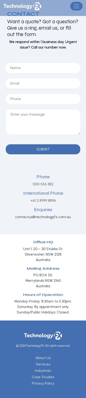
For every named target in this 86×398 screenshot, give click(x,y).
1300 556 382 (43, 184)
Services (43, 364)
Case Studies (43, 377)
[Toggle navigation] (76, 6)
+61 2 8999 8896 (43, 200)
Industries (43, 370)
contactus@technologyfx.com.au (43, 217)
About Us (43, 358)
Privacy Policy (43, 383)
